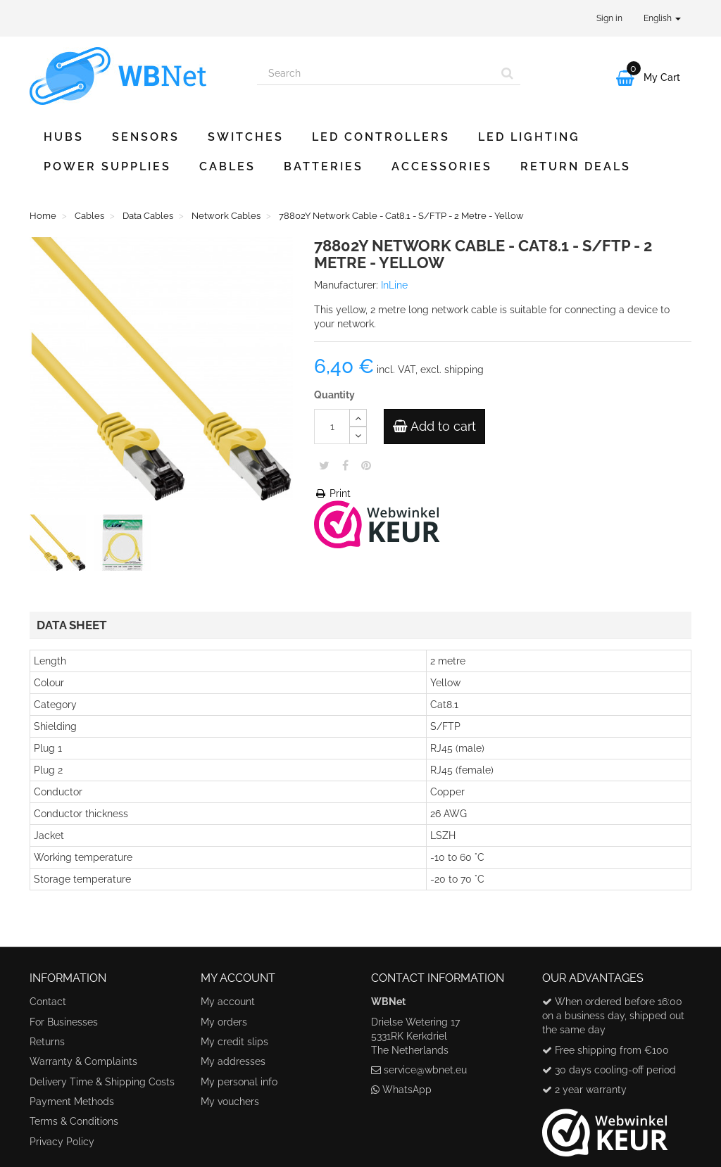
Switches (246, 137)
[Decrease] (358, 435)
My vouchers (230, 1101)
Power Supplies (107, 166)
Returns (47, 1041)
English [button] (662, 18)
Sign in (609, 18)
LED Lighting (529, 137)
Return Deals (575, 166)
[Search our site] (376, 73)
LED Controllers (381, 137)
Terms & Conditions (74, 1121)
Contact (48, 1001)
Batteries (323, 166)
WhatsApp (407, 1089)
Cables (227, 166)
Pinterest (366, 465)
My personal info (239, 1081)
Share (345, 465)
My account (228, 1001)
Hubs (64, 137)
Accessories (441, 166)
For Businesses (64, 1022)
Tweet (324, 465)
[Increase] (358, 418)
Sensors (146, 137)
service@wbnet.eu (425, 1069)
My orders (224, 1022)
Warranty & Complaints (83, 1061)
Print (332, 493)
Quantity (334, 394)
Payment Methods (72, 1101)
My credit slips (234, 1041)
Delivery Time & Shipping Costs (102, 1081)
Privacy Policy (62, 1141)
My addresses (233, 1061)
